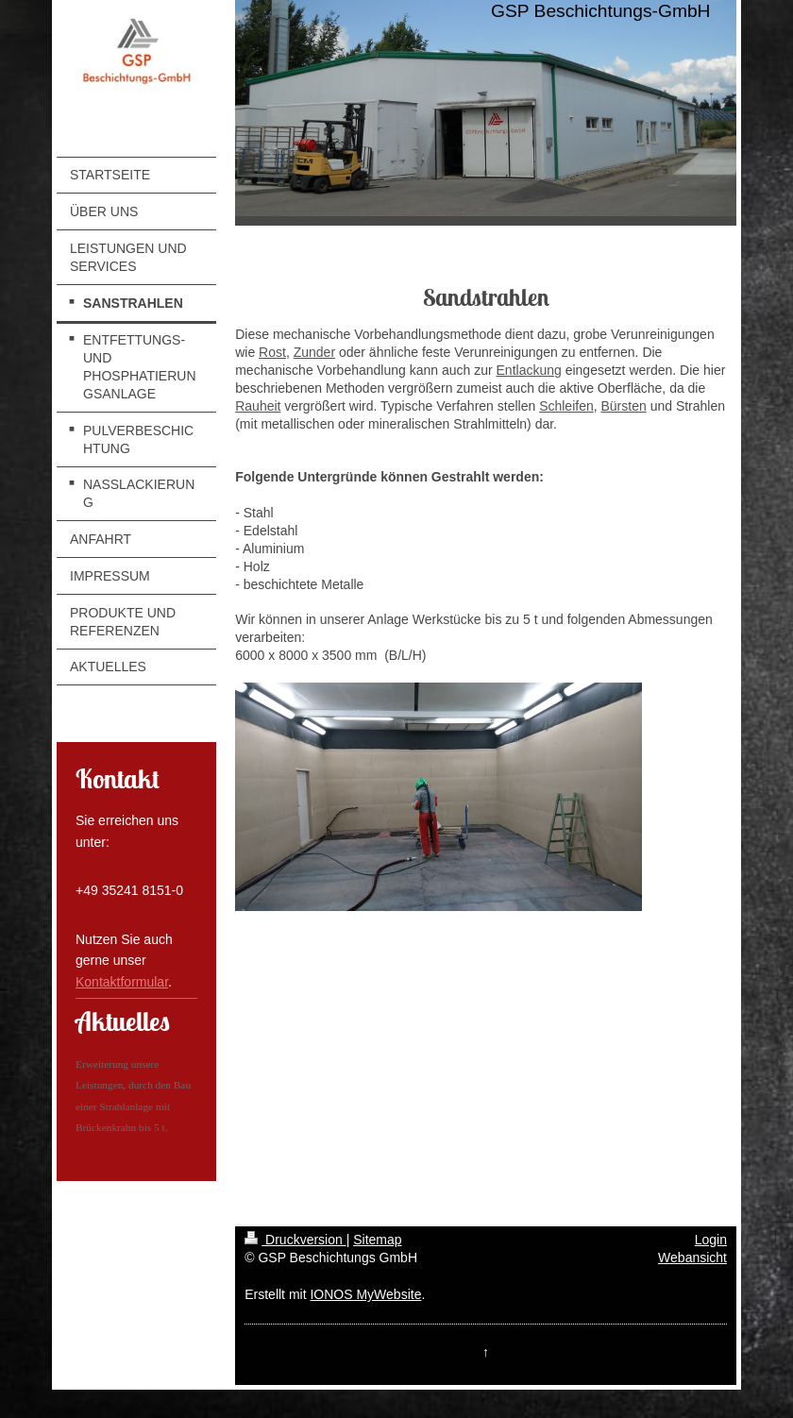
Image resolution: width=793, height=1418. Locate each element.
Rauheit (257, 406)
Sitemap (377, 1239)
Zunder (314, 352)
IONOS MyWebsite (365, 1294)
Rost (272, 352)
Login (711, 1239)
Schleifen (566, 406)
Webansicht (692, 1257)
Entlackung (529, 370)
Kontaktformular (122, 981)
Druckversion (295, 1239)
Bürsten (624, 406)
